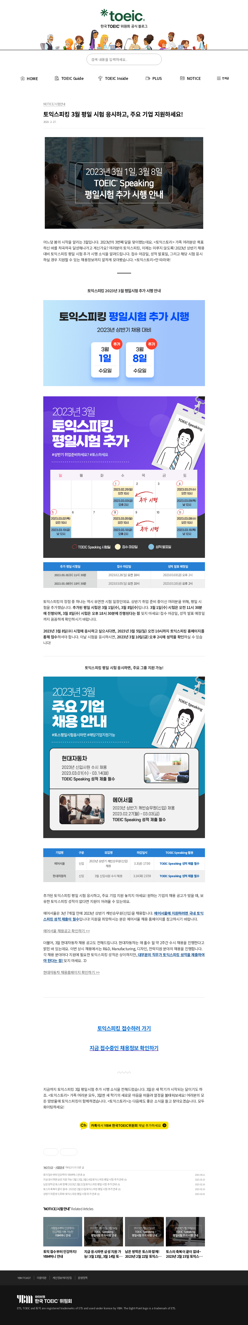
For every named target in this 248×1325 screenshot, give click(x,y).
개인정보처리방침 (62, 1278)
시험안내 (59, 1167)
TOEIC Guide (72, 78)
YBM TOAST (24, 1278)
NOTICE (194, 78)
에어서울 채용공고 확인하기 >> (66, 930)
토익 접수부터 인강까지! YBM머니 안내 (62, 1174)
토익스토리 (124, 28)
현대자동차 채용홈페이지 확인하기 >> (71, 972)
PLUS (157, 78)
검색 (155, 59)
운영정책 (82, 1278)
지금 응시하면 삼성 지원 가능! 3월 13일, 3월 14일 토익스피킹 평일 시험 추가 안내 (83, 1179)
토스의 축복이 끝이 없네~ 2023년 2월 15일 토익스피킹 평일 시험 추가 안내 (80, 1189)
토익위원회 (44, 1299)
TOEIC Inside (116, 78)
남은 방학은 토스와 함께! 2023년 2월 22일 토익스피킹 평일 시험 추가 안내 (80, 1184)
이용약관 (41, 1278)
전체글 (223, 78)
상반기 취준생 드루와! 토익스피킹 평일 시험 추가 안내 (69, 1194)
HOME (28, 78)
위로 (229, 1279)
